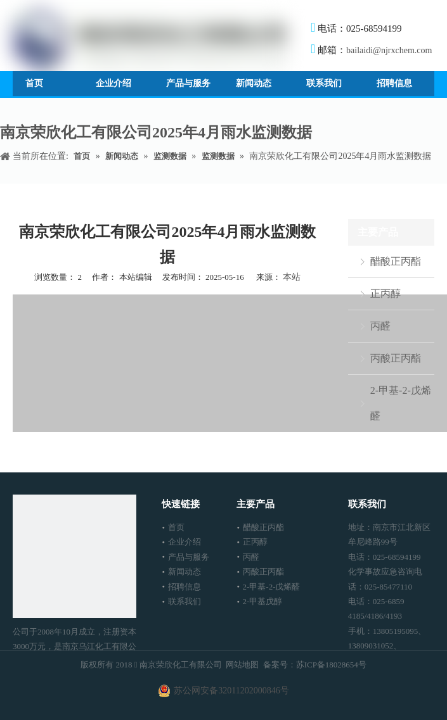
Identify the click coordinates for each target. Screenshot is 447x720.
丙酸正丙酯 (395, 358)
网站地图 (242, 664)
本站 (292, 277)
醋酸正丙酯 (395, 261)
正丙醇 (385, 293)
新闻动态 (184, 571)
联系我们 (184, 601)
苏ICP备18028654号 (331, 664)
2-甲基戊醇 (263, 601)
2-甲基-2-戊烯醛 (400, 403)
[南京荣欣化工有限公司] (74, 556)
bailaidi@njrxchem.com (389, 50)
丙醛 (380, 325)
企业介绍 (184, 541)
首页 (176, 527)
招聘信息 (184, 586)
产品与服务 (188, 557)
